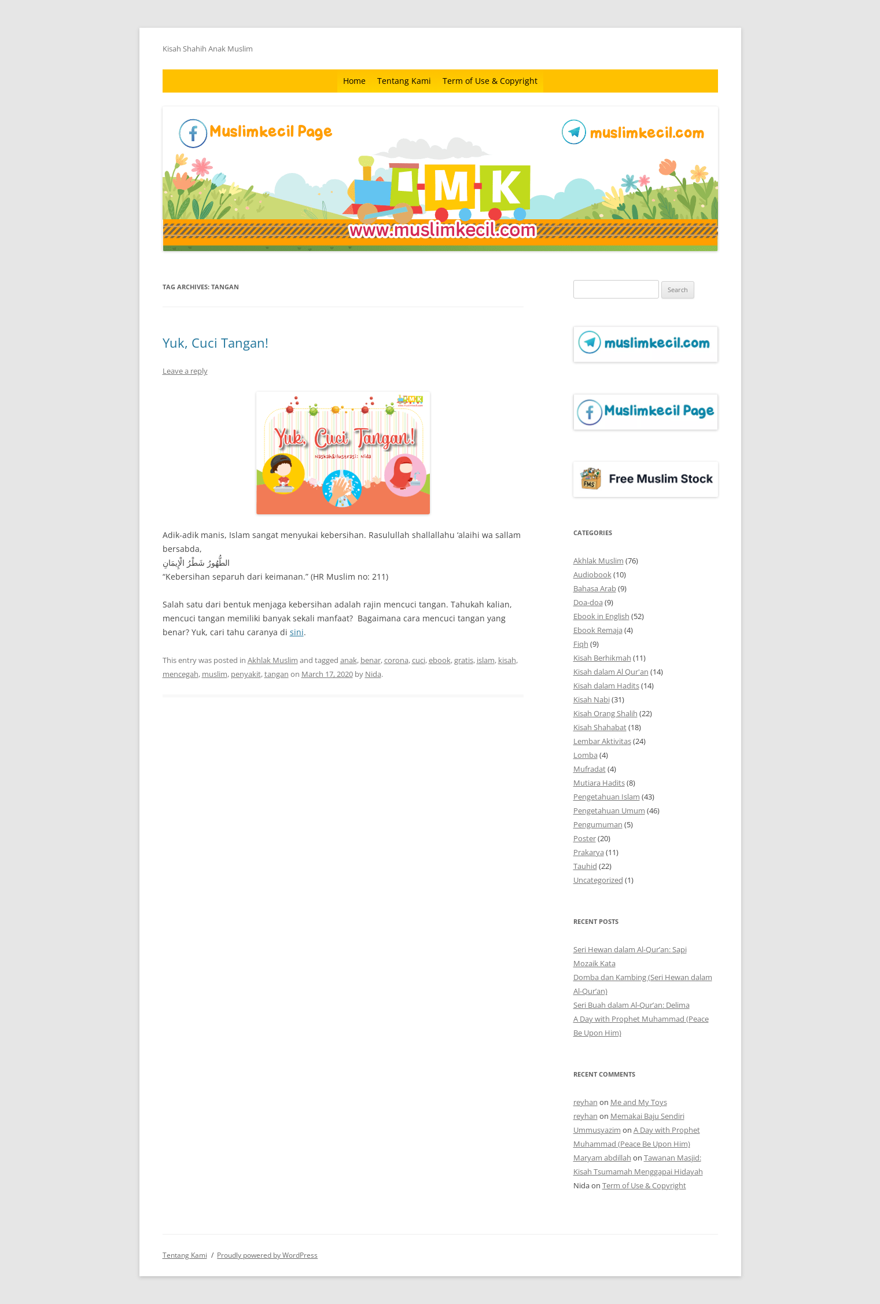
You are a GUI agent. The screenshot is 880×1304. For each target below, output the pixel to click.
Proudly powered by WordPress (267, 1255)
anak (348, 660)
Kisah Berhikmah (602, 658)
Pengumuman (598, 824)
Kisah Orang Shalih (605, 713)
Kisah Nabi (591, 699)
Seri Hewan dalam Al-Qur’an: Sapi (630, 949)
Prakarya (588, 852)
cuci (418, 660)
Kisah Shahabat (600, 727)
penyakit (246, 674)
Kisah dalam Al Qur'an (611, 671)
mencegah (180, 674)
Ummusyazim (597, 1130)
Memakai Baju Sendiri (647, 1116)
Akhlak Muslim (273, 660)
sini (297, 632)
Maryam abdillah (602, 1157)
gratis (463, 660)
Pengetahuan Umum (609, 810)
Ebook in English (601, 616)
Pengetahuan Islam (606, 796)
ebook (440, 660)
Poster (584, 838)
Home (354, 80)
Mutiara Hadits (599, 783)
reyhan (585, 1102)
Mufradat (589, 769)
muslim (214, 674)
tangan (276, 674)
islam (486, 660)
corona (396, 660)
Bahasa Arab (594, 588)
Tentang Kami (404, 80)
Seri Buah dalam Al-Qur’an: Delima (631, 1005)
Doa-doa (588, 602)
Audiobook (592, 574)
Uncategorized (598, 880)
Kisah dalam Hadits (606, 685)
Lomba (585, 755)
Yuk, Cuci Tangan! (215, 342)
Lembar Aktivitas (602, 741)
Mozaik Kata (594, 963)
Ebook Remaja (598, 630)
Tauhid (585, 866)
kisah (507, 660)
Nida (373, 674)
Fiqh (580, 644)
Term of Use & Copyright (490, 80)
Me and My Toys (638, 1102)
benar (370, 660)
